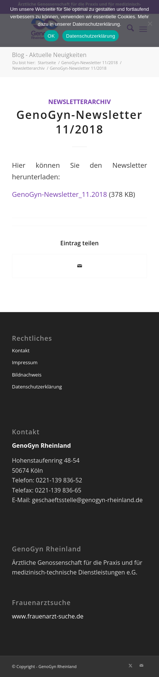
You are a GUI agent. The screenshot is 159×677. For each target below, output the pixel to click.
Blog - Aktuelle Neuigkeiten (49, 55)
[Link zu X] (130, 665)
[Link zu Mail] (141, 665)
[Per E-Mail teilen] (79, 265)
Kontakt (20, 350)
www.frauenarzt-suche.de (47, 616)
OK (51, 36)
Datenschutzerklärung (37, 386)
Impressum (25, 362)
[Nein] (149, 23)
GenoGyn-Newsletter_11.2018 (59, 194)
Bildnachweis (26, 374)
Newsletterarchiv (79, 101)
